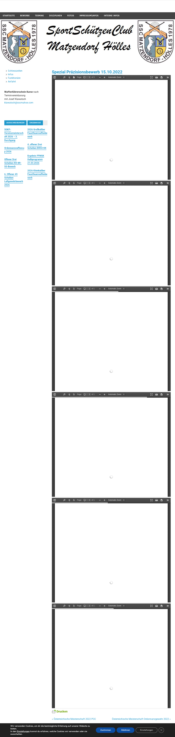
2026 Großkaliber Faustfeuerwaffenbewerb (37, 133)
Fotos (70, 15)
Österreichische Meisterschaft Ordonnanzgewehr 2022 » (141, 719)
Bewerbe (25, 15)
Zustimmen (105, 730)
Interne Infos (112, 15)
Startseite (9, 15)
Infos (10, 74)
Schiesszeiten (15, 70)
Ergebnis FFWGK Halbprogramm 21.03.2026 (35, 159)
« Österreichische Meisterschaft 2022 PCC (74, 719)
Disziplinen (55, 15)
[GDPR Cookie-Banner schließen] (161, 730)
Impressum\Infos (89, 15)
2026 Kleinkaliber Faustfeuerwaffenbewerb (37, 174)
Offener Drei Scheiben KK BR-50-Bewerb (12, 163)
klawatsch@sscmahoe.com (18, 102)
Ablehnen (125, 730)
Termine (39, 15)
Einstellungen (23, 731)
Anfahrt (12, 81)
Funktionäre (14, 78)
